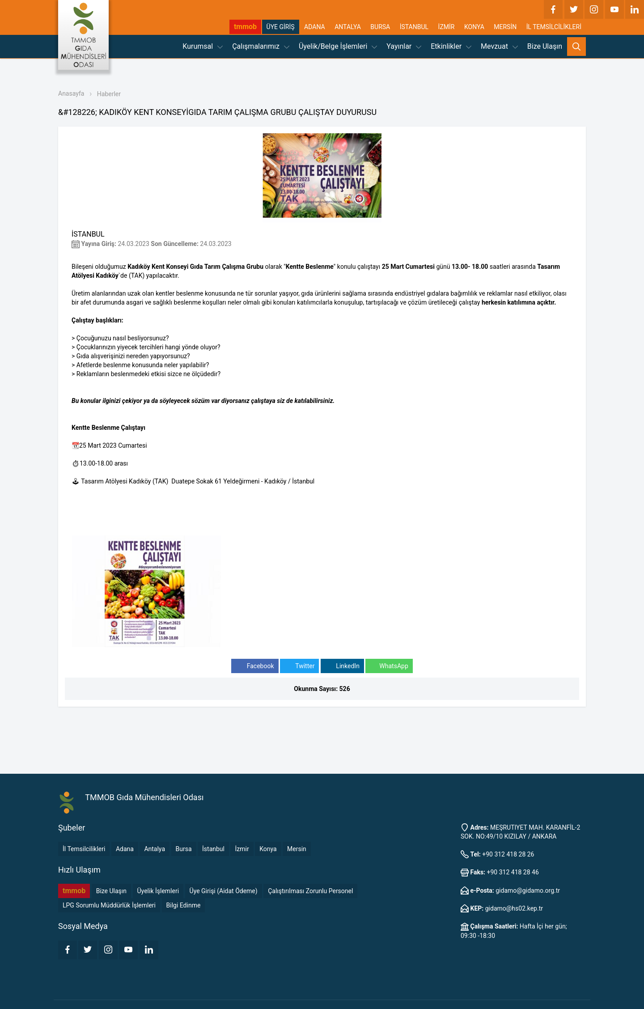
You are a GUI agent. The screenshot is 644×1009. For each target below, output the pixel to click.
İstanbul (213, 848)
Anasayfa (71, 93)
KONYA (474, 26)
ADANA (314, 26)
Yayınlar (403, 46)
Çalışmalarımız (260, 46)
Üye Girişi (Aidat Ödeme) (224, 891)
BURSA (380, 26)
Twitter (299, 666)
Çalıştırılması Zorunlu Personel (310, 891)
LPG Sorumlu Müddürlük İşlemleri (109, 905)
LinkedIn (342, 666)
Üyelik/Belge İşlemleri (338, 46)
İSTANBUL (414, 26)
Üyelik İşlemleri (158, 891)
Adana (125, 848)
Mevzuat (499, 46)
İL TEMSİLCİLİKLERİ (553, 26)
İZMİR (446, 26)
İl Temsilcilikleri (84, 848)
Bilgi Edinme (183, 905)
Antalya (154, 848)
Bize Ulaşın (544, 46)
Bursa (184, 848)
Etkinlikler (451, 46)
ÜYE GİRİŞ (281, 26)
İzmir (242, 848)
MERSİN (505, 26)
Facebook (255, 666)
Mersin (296, 848)
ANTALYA (348, 26)
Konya (267, 848)
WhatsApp (389, 666)
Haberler (109, 94)
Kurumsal (202, 46)
